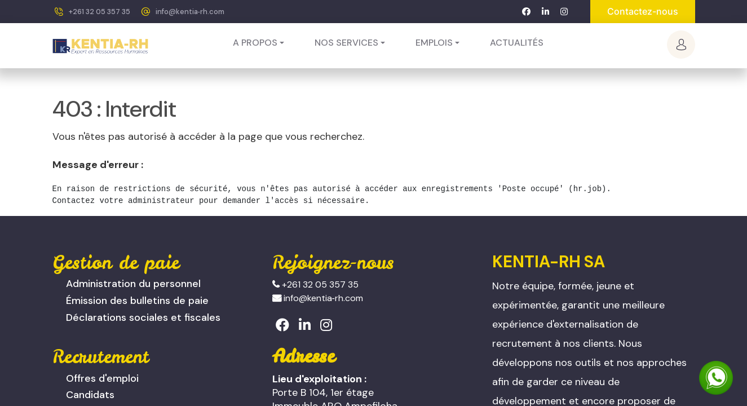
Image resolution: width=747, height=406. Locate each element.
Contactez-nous (642, 11)
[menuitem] (516, 43)
